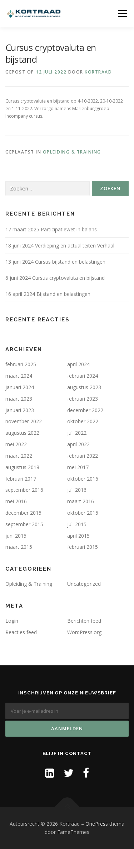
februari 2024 (82, 375)
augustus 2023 (84, 387)
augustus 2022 (22, 432)
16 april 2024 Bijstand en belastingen (47, 294)
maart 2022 (18, 455)
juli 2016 (76, 489)
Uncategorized (84, 583)
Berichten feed (84, 620)
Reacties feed (21, 632)
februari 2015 (82, 546)
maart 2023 (18, 398)
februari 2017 (20, 478)
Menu (122, 13)
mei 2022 (16, 444)
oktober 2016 (82, 478)
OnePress (96, 823)
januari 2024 (19, 387)
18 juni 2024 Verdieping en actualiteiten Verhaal (59, 245)
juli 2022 (76, 432)
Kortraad (98, 72)
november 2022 (23, 421)
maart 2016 (80, 501)
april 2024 (78, 364)
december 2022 (85, 410)
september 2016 (24, 489)
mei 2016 (16, 501)
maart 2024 (18, 375)
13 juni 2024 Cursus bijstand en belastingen (55, 261)
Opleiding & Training (72, 152)
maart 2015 (18, 546)
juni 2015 (15, 535)
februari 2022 (82, 455)
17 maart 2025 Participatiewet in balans (51, 229)
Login (11, 620)
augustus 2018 (22, 467)
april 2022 (78, 444)
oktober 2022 (82, 421)
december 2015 (23, 512)
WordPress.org (84, 632)
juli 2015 (76, 524)
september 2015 (24, 524)
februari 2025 (20, 364)
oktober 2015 (82, 512)
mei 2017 (78, 467)
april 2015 (78, 535)
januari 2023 (19, 410)
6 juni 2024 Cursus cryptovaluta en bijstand (55, 277)
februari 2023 (82, 398)
